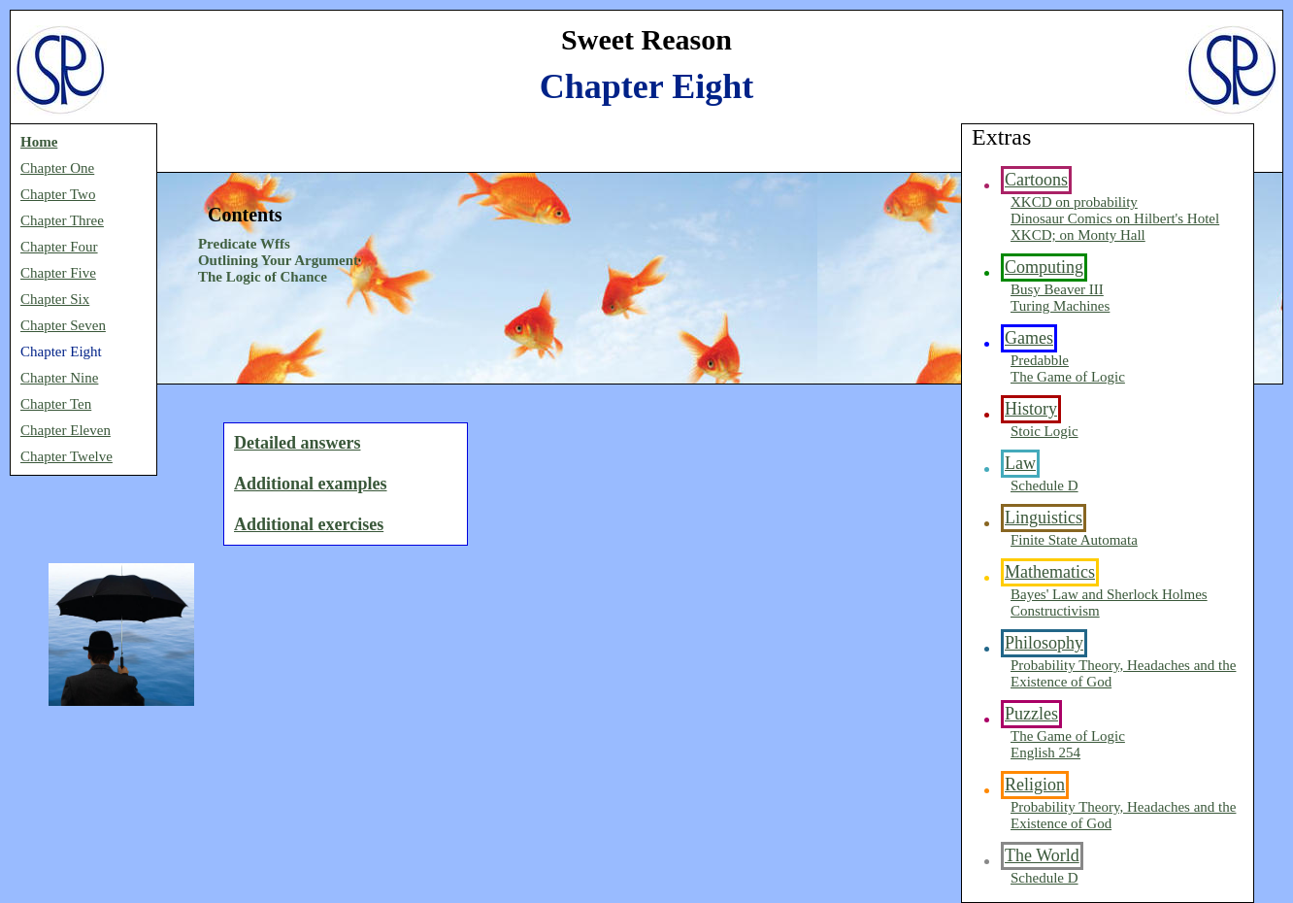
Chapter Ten (55, 404)
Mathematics (1050, 572)
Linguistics (1043, 517)
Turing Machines (1060, 306)
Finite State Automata (1074, 540)
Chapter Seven (63, 325)
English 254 (1045, 752)
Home (38, 142)
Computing (1044, 267)
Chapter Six (54, 299)
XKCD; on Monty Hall (1078, 235)
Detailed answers (297, 442)
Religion (1035, 784)
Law (1020, 463)
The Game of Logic (1068, 377)
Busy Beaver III (1057, 289)
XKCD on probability (1074, 202)
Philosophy (1044, 642)
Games (1029, 338)
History (1031, 408)
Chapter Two (57, 194)
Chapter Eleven (65, 430)
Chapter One (57, 168)
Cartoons (1036, 179)
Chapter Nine (59, 377)
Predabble (1040, 360)
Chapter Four (59, 246)
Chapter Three (62, 220)
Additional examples (310, 483)
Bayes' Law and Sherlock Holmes (1109, 594)
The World (1042, 855)
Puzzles (1031, 713)
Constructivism (1055, 611)
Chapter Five (58, 273)
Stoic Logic (1044, 431)
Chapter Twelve (66, 456)
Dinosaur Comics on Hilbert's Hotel (1115, 218)
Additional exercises (308, 524)
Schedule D (1044, 485)
